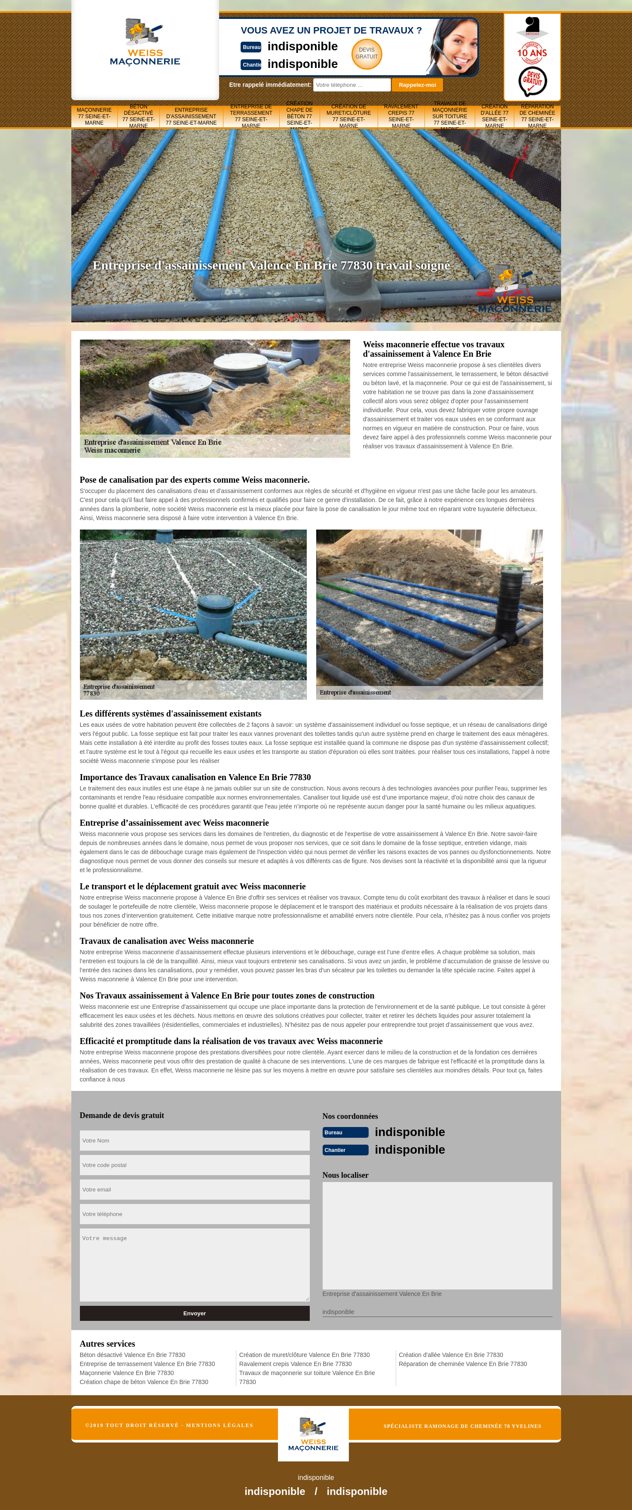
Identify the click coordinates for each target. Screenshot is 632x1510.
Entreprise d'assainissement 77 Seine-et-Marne (191, 116)
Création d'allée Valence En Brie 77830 (451, 1354)
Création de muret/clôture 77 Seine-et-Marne (349, 116)
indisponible (291, 46)
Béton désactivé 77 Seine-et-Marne (138, 116)
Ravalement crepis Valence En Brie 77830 (295, 1363)
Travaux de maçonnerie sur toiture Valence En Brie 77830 (307, 1376)
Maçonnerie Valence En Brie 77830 (127, 1372)
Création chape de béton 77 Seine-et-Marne (299, 116)
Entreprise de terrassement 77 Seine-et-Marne (251, 116)
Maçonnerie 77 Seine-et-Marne (94, 116)
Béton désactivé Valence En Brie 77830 (133, 1354)
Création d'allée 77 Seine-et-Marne (495, 116)
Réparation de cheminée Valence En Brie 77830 (463, 1363)
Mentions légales (219, 1424)
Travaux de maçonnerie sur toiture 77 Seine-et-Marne (449, 116)
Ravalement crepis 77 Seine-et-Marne (401, 116)
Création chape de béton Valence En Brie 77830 (144, 1381)
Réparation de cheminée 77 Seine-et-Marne (537, 116)
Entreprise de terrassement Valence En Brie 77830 (147, 1363)
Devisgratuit (356, 53)
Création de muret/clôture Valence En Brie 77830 (304, 1354)
